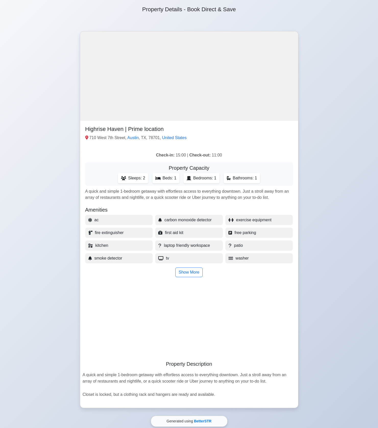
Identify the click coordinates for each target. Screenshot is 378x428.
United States (174, 138)
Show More (189, 272)
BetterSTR (202, 421)
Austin (133, 138)
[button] (189, 76)
